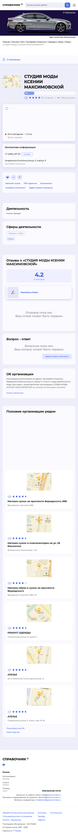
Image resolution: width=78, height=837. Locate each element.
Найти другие (13, 732)
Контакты (42, 813)
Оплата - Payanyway (12, 820)
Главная (6, 42)
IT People (17, 831)
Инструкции (56, 813)
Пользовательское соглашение (17, 816)
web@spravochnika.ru (51, 795)
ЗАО (22, 42)
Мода (67, 42)
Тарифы (41, 816)
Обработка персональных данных (18, 813)
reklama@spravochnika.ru (49, 797)
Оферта (41, 820)
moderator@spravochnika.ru (48, 800)
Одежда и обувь (55, 42)
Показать (27, 154)
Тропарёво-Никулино (36, 42)
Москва (15, 42)
